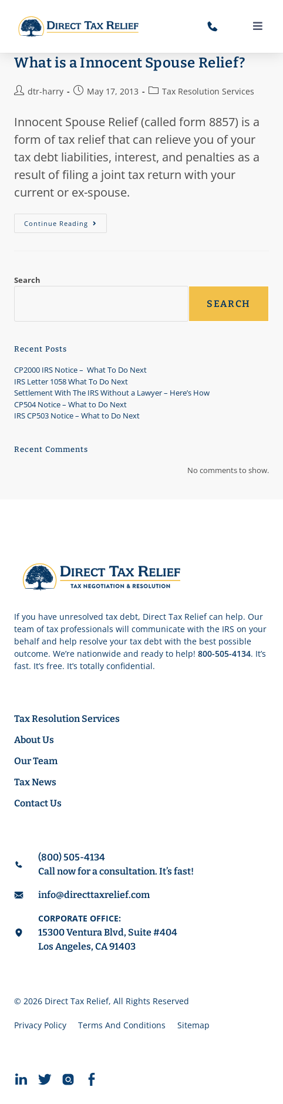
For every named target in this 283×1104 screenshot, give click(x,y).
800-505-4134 (224, 653)
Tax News (35, 782)
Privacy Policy (40, 1025)
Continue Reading (65, 221)
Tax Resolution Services (208, 91)
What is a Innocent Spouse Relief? (130, 63)
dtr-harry (45, 91)
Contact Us (38, 803)
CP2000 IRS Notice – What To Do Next (80, 369)
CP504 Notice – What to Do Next (70, 404)
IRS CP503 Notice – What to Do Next (77, 415)
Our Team (36, 761)
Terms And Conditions (122, 1025)
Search (27, 280)
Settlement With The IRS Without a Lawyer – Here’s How (112, 392)
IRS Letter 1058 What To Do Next (71, 381)
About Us (34, 739)
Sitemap (193, 1025)
